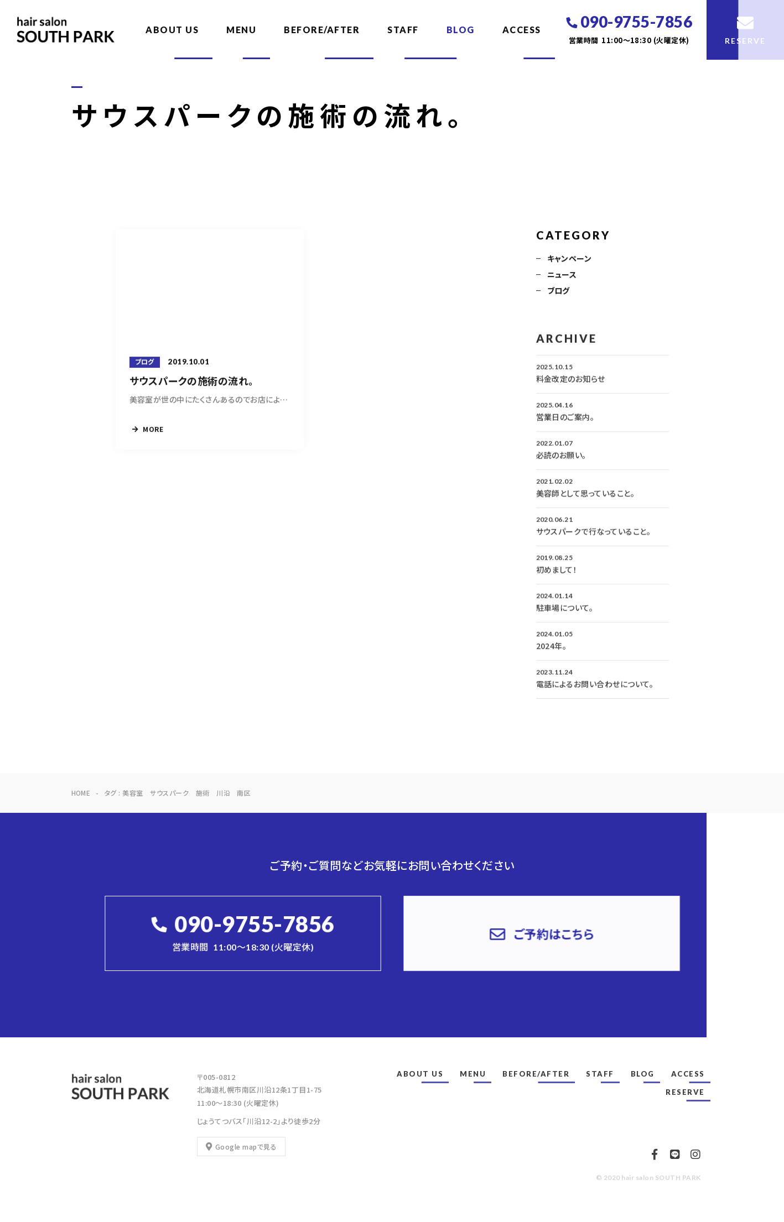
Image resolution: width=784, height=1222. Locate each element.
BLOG (460, 29)
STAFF (403, 29)
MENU (241, 29)
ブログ (558, 291)
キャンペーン (569, 259)
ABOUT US (172, 29)
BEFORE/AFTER (322, 29)
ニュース (562, 275)
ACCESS (521, 29)
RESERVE (685, 1092)
